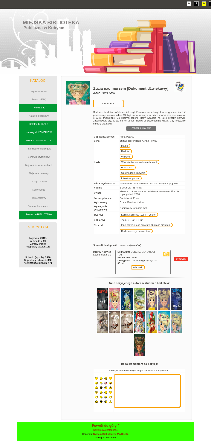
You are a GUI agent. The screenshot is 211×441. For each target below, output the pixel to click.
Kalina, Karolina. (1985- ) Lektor (138, 214)
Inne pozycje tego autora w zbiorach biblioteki (145, 225)
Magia (124, 145)
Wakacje (125, 156)
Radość (125, 151)
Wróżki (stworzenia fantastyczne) (139, 162)
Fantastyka (127, 167)
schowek (138, 267)
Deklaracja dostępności (105, 429)
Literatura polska (130, 178)
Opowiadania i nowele (133, 173)
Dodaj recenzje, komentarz (135, 231)
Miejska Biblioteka (51, 22)
